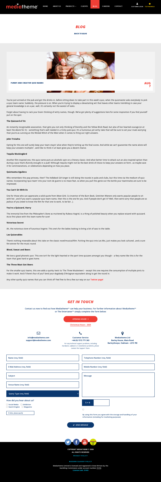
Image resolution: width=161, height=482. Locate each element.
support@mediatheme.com (38, 340)
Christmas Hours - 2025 (80, 324)
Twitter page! (96, 279)
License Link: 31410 (80, 470)
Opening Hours (79, 319)
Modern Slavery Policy (80, 461)
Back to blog (80, 33)
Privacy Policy (80, 456)
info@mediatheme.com (38, 337)
